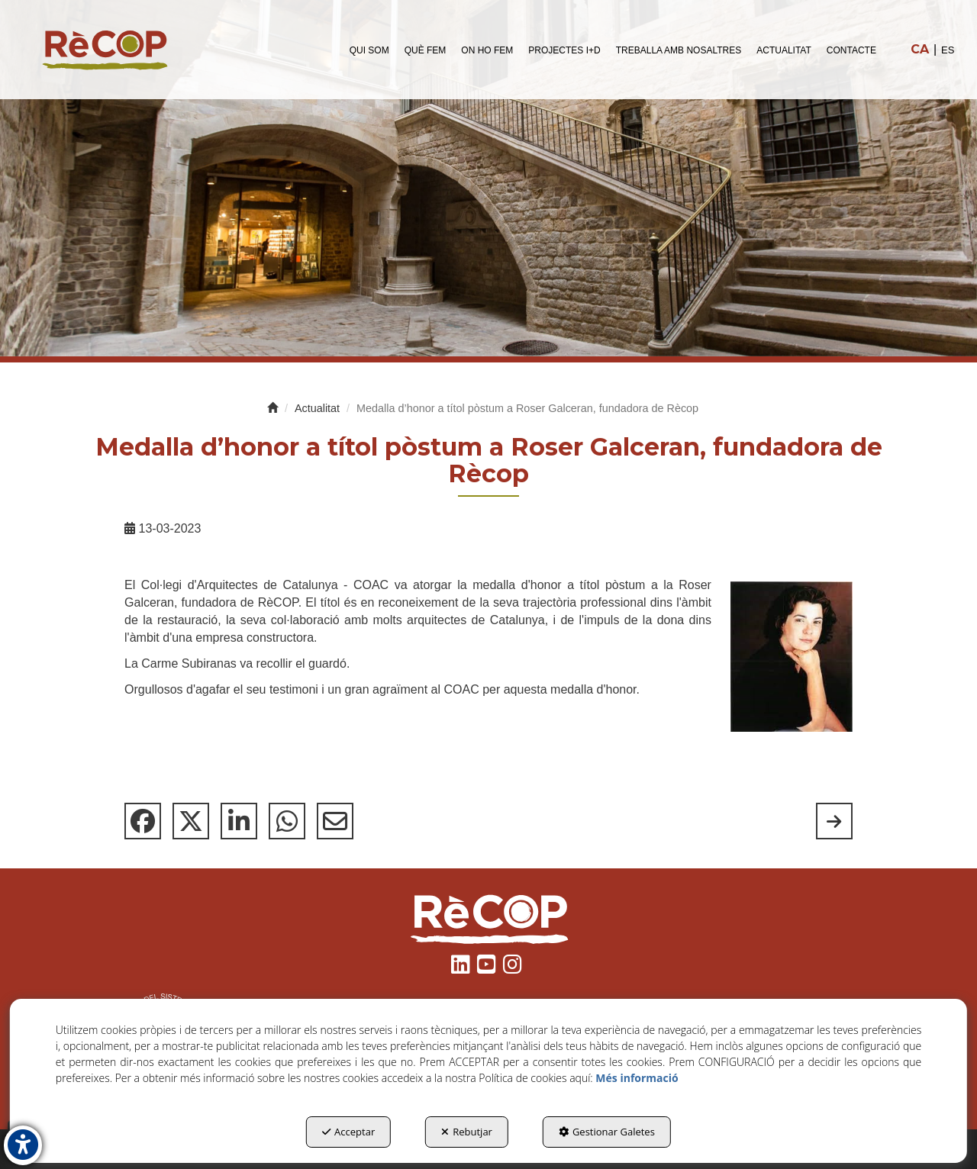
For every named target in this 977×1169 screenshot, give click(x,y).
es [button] (947, 50)
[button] (104, 50)
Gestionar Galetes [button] (607, 1131)
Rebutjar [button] (466, 1131)
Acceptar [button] (348, 1131)
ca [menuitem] (920, 49)
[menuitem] (369, 50)
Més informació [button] (636, 1078)
